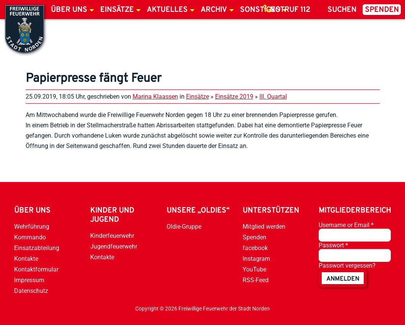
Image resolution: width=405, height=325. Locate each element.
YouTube (254, 269)
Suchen (341, 10)
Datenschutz (31, 290)
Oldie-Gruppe (184, 226)
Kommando (30, 237)
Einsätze (117, 10)
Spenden (382, 10)
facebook (255, 248)
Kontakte (26, 258)
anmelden (342, 279)
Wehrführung (31, 226)
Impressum (29, 280)
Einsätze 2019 (234, 96)
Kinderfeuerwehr (112, 235)
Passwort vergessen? (347, 265)
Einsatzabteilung (36, 248)
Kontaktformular (36, 269)
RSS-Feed (256, 280)
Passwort (333, 245)
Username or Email (346, 225)
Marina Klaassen (155, 96)
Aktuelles (167, 10)
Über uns (69, 10)
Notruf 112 (290, 10)
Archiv (214, 10)
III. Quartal (273, 96)
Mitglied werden (264, 226)
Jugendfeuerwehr (113, 246)
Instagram (256, 258)
